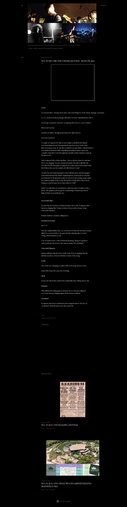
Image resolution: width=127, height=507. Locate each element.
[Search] (103, 5)
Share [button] (22, 57)
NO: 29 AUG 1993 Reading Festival (59, 425)
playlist (44, 118)
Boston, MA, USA (50, 318)
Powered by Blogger (63, 501)
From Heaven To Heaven (74, 45)
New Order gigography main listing (47, 48)
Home (30, 48)
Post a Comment (50, 428)
